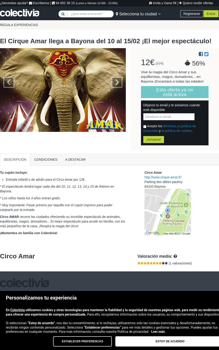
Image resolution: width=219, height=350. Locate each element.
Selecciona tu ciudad (138, 14)
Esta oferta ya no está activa (174, 92)
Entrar (211, 14)
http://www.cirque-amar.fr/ (162, 177)
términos (169, 126)
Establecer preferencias (82, 341)
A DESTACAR (75, 159)
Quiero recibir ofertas (196, 3)
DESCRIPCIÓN (15, 159)
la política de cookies (177, 131)
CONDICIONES (45, 159)
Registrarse (191, 14)
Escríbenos (39, 3)
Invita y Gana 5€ (163, 3)
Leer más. (158, 331)
